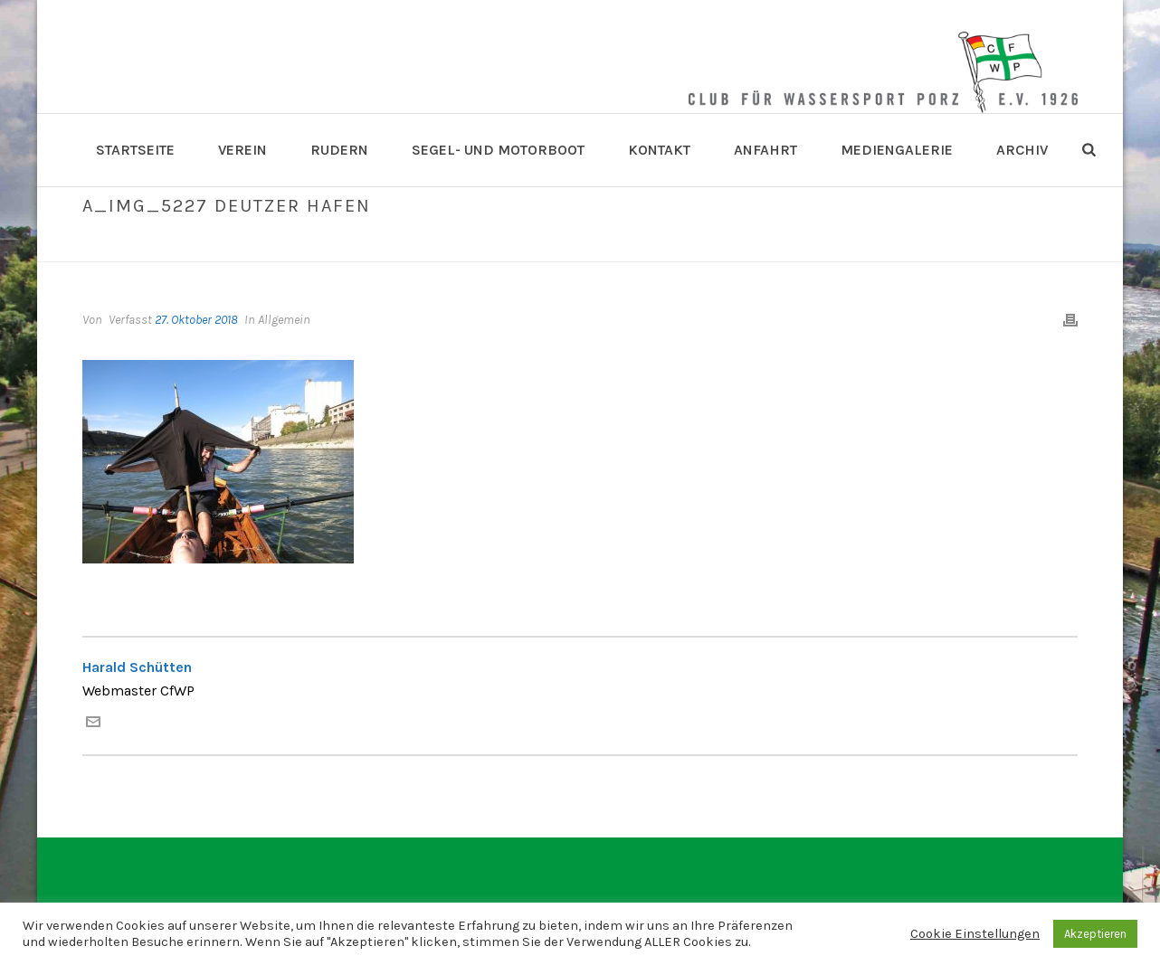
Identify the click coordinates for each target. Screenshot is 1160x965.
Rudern (339, 149)
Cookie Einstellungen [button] (975, 933)
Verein (242, 149)
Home (711, 244)
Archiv (1022, 149)
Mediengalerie (897, 149)
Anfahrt (765, 149)
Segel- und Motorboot (498, 149)
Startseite (135, 149)
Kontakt (659, 149)
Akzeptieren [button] (1095, 934)
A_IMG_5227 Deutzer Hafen (818, 244)
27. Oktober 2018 (196, 319)
